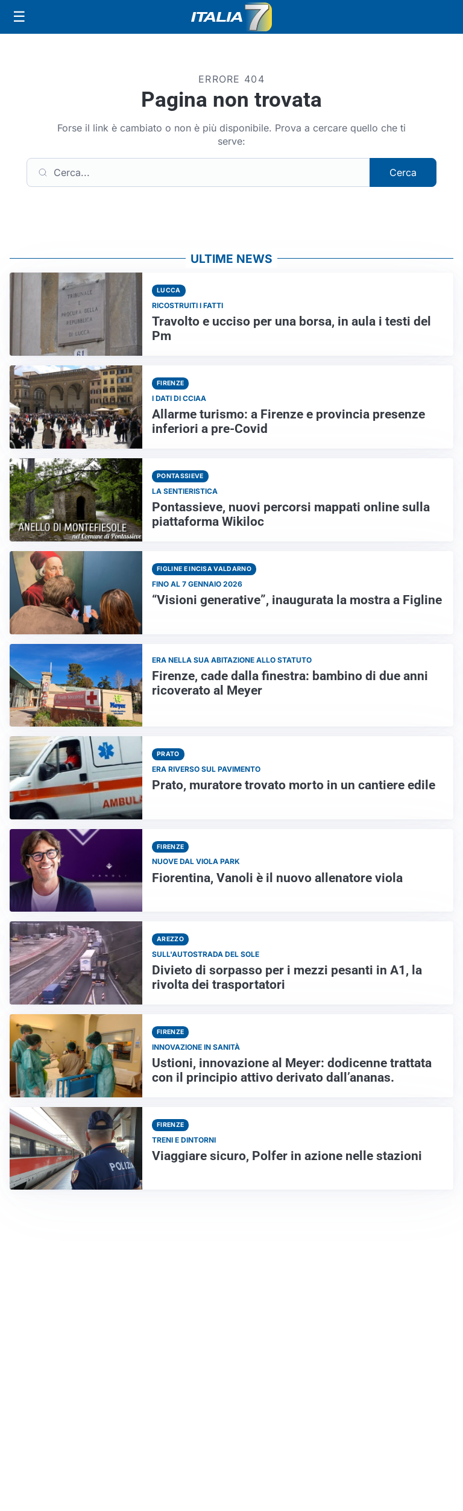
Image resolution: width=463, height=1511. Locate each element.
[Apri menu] (19, 17)
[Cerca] (198, 172)
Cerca (403, 172)
